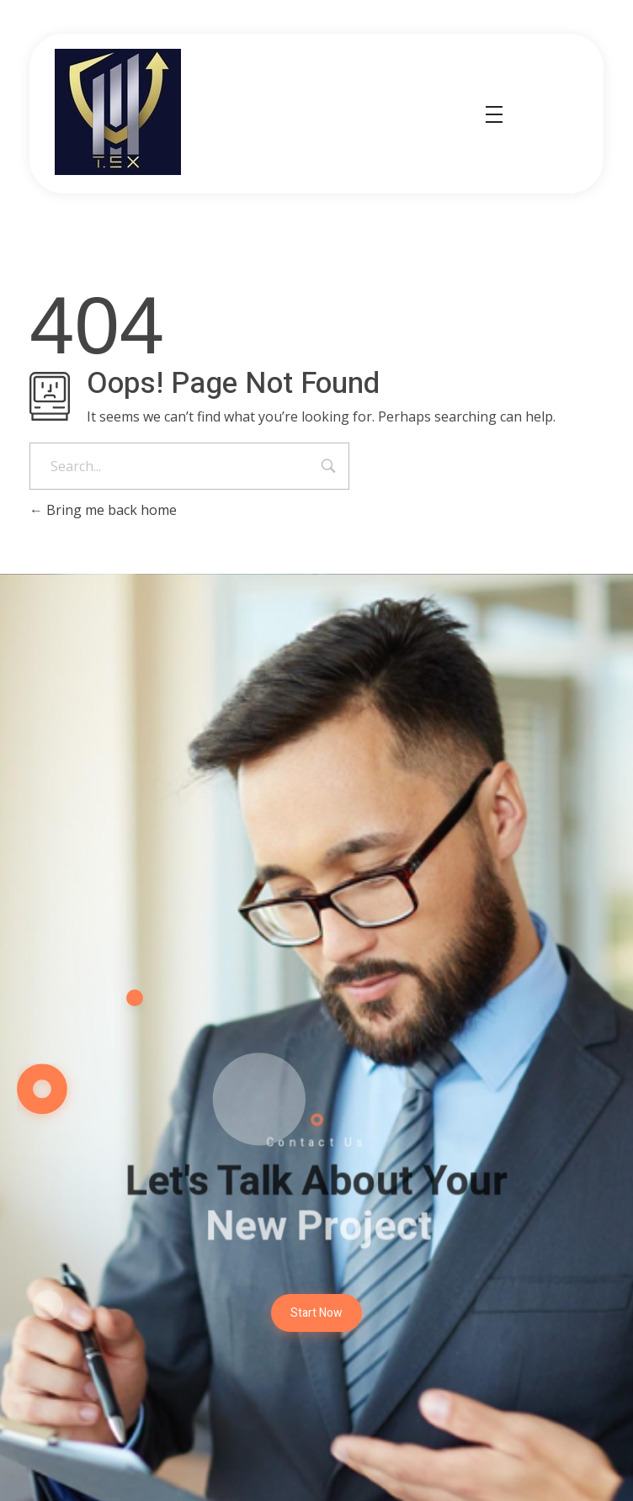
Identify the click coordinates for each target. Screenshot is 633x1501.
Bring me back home (103, 510)
